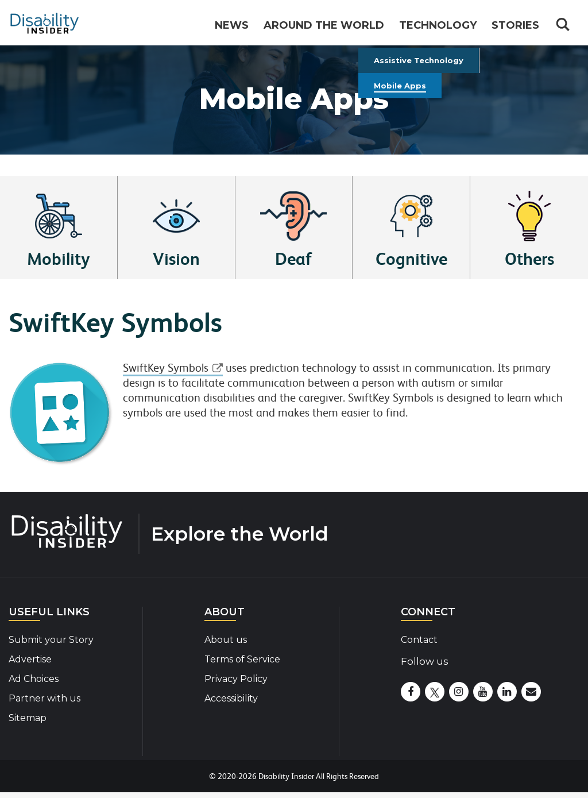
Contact (419, 639)
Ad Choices (34, 678)
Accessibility (231, 698)
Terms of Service (242, 659)
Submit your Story (51, 639)
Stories (515, 25)
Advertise (30, 659)
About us (225, 639)
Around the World (324, 25)
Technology (438, 25)
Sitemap (28, 717)
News (232, 25)
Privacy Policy (236, 678)
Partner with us (44, 698)
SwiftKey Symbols (165, 368)
